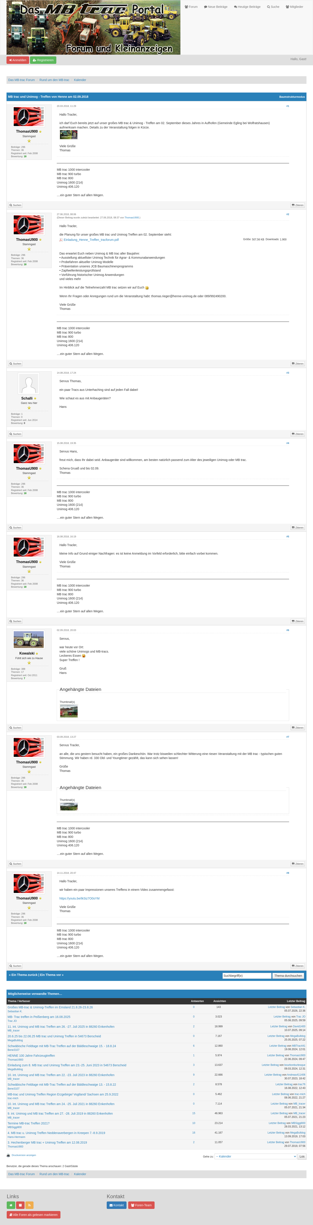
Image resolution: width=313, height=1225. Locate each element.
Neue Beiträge (215, 6)
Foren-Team (141, 1205)
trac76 (301, 1084)
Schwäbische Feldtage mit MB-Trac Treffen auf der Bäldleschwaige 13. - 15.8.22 (62, 1084)
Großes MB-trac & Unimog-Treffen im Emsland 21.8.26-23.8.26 (50, 1007)
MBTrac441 (298, 1045)
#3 (287, 372)
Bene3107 (14, 1049)
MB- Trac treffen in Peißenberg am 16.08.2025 (39, 1017)
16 (193, 1132)
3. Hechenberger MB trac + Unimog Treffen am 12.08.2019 (47, 1142)
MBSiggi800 (15, 1127)
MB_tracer (14, 1030)
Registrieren (43, 60)
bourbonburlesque (294, 1064)
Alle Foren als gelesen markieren (34, 1215)
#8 (287, 873)
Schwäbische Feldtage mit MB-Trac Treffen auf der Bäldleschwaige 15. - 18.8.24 (62, 1046)
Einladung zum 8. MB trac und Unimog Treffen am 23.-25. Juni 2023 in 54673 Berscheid (67, 1065)
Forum (191, 6)
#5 (287, 536)
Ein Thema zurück (25, 975)
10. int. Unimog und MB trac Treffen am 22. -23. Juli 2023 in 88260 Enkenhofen (61, 1075)
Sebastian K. (15, 1011)
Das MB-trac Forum (21, 80)
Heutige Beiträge (247, 6)
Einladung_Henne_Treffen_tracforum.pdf (91, 239)
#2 (287, 214)
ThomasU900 (132, 217)
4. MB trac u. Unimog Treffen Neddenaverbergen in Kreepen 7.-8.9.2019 (56, 1133)
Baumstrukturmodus (292, 96)
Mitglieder (294, 6)
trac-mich (13, 1098)
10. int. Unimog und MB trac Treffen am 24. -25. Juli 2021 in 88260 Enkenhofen (61, 1104)
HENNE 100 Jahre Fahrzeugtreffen (31, 1055)
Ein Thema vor (50, 975)
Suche (273, 6)
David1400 (299, 1026)
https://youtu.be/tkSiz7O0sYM (79, 898)
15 (193, 1113)
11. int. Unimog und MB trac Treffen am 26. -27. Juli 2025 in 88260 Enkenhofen (61, 1026)
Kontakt (117, 1205)
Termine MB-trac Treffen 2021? (29, 1123)
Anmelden (17, 60)
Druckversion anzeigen (24, 1155)
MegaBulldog (15, 1040)
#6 (287, 630)
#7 (287, 737)
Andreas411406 (296, 1074)
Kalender (80, 80)
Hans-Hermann (16, 1137)
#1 (287, 106)
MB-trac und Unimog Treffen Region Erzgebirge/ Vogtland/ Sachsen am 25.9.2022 (63, 1094)
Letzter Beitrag (276, 1007)
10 (193, 1123)
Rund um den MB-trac (54, 80)
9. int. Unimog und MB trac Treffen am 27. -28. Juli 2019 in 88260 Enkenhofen (60, 1113)
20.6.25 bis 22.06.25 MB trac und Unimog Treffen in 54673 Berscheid (54, 1036)
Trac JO (12, 1021)
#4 (287, 443)
